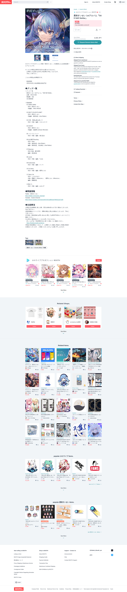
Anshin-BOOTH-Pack (86, 71)
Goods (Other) (83, 9)
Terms (75, 98)
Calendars (74, 278)
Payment (77, 92)
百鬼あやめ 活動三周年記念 (47, 282)
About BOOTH (96, 2)
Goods (75, 9)
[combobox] (31, 2)
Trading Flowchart (80, 89)
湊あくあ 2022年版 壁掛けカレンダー (79, 282)
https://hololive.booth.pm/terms (35, 223)
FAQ (65, 557)
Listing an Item (17, 554)
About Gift (78, 52)
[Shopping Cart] (115, 2)
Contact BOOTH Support (70, 560)
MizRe (33, 322)
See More (63, 333)
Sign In (86, 2)
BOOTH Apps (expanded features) (22, 557)
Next (68, 30)
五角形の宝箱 (93, 322)
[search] (47, 2)
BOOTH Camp (17, 577)
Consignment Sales (19, 569)
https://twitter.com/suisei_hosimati (35, 195)
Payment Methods (43, 560)
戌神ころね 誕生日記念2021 (63, 282)
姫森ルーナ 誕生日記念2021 (32, 282)
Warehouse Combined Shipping (47, 566)
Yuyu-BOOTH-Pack (96, 71)
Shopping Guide (43, 557)
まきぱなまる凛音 (75, 322)
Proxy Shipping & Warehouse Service (23, 563)
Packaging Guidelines (19, 566)
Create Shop (107, 2)
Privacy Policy (77, 101)
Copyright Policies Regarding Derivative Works (24, 573)
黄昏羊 (53, 322)
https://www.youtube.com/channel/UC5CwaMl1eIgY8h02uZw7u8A (44, 199)
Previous (26, 30)
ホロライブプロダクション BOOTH (46, 260)
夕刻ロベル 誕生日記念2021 (94, 282)
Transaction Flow (43, 563)
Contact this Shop (78, 104)
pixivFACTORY (77, 83)
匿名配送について (18, 560)
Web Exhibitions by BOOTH (46, 569)
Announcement (68, 554)
